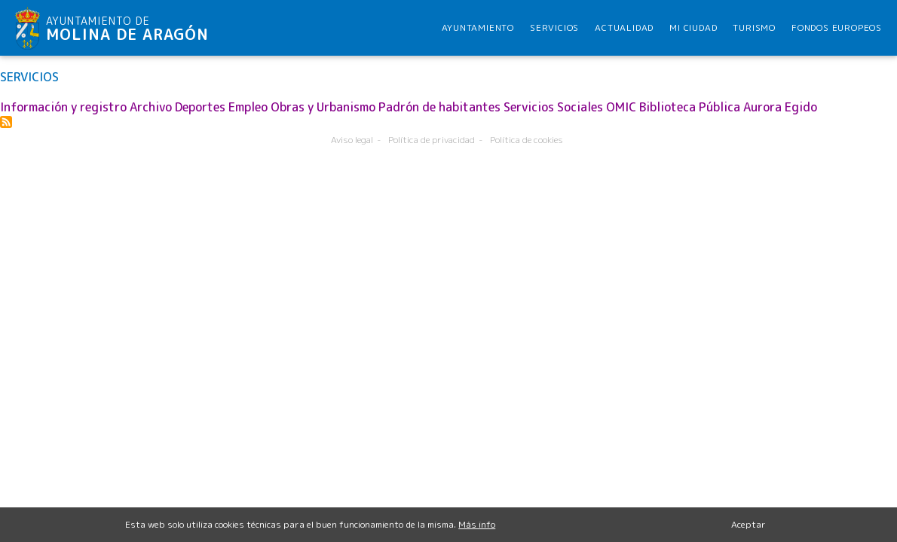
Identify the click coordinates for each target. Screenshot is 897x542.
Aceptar (748, 528)
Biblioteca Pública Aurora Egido (728, 107)
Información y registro (63, 107)
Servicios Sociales (553, 107)
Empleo (248, 107)
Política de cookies (526, 139)
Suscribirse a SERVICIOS (6, 122)
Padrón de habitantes (439, 107)
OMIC (621, 107)
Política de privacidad (431, 139)
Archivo (151, 107)
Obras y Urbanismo (323, 107)
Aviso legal (352, 139)
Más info (476, 528)
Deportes (200, 107)
